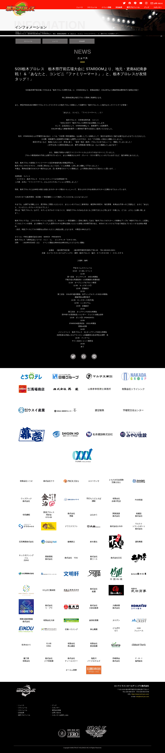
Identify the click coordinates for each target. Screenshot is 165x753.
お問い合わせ (56, 714)
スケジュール (92, 7)
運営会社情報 (56, 711)
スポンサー (158, 7)
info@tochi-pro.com (142, 697)
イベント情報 (106, 7)
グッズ (146, 7)
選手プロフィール (133, 7)
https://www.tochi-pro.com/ (140, 695)
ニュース (79, 7)
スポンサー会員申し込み (60, 716)
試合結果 (119, 7)
